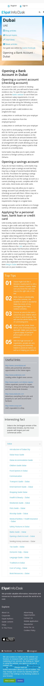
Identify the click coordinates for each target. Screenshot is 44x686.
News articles (10, 44)
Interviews (9, 39)
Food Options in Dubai (18, 470)
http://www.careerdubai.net (15, 365)
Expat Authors (7, 618)
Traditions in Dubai (17, 563)
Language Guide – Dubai (19, 557)
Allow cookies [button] (9, 681)
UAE (20, 246)
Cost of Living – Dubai (18, 568)
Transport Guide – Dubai (19, 481)
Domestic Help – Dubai (19, 552)
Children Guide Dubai (18, 465)
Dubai (9, 443)
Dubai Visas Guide (17, 454)
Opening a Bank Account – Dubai (22, 536)
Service (11, 667)
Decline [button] (20, 681)
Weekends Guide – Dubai (20, 503)
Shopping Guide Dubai (18, 492)
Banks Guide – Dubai (18, 532)
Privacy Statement (20, 665)
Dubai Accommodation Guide (21, 460)
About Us (5, 612)
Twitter (20, 651)
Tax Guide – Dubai (17, 546)
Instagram (32, 651)
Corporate (6, 615)
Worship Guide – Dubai (19, 513)
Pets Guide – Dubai (17, 508)
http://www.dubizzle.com (14, 394)
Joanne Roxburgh (28, 48)
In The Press (7, 628)
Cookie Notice (32, 667)
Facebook (8, 651)
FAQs (4, 625)
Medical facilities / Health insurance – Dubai (24, 520)
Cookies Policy (29, 630)
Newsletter (28, 624)
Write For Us (29, 627)
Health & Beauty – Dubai (19, 497)
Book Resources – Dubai (19, 573)
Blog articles (9, 30)
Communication (16, 476)
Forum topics (10, 35)
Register (12, 6)
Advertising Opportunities (29, 613)
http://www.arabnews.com (15, 375)
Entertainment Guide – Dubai (21, 487)
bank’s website (17, 94)
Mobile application (31, 621)
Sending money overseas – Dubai (22, 541)
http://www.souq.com (13, 406)
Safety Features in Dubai (19, 526)
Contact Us (28, 618)
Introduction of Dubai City (20, 449)
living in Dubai (11, 264)
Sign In (24, 6)
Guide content (7, 621)
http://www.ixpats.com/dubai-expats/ (19, 382)
